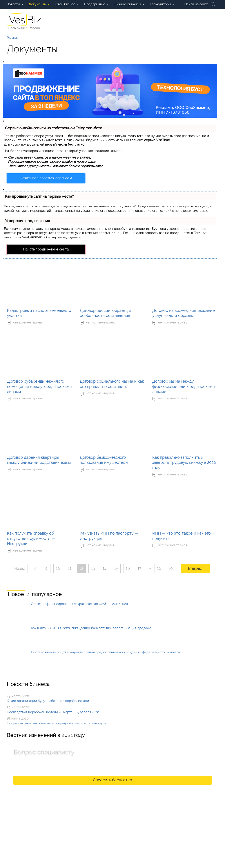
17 (140, 568)
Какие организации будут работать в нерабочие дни (48, 701)
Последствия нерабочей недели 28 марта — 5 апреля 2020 (53, 712)
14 (105, 568)
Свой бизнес (65, 4)
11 (69, 568)
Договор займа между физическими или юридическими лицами (183, 386)
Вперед (195, 568)
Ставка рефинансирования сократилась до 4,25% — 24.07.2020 (79, 604)
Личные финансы (127, 4)
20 (159, 568)
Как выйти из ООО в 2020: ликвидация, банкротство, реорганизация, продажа (91, 628)
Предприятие (94, 4)
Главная (12, 38)
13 (93, 568)
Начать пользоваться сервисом (46, 178)
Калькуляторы (160, 4)
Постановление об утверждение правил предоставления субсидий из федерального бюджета (105, 652)
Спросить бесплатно (112, 780)
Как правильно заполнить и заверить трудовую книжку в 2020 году (184, 462)
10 (58, 568)
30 (170, 568)
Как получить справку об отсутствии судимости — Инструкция (31, 538)
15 (116, 568)
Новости (13, 4)
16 (128, 568)
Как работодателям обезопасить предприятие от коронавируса (56, 723)
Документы (37, 4)
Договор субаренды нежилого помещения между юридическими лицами (39, 386)
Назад (19, 568)
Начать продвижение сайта (46, 249)
